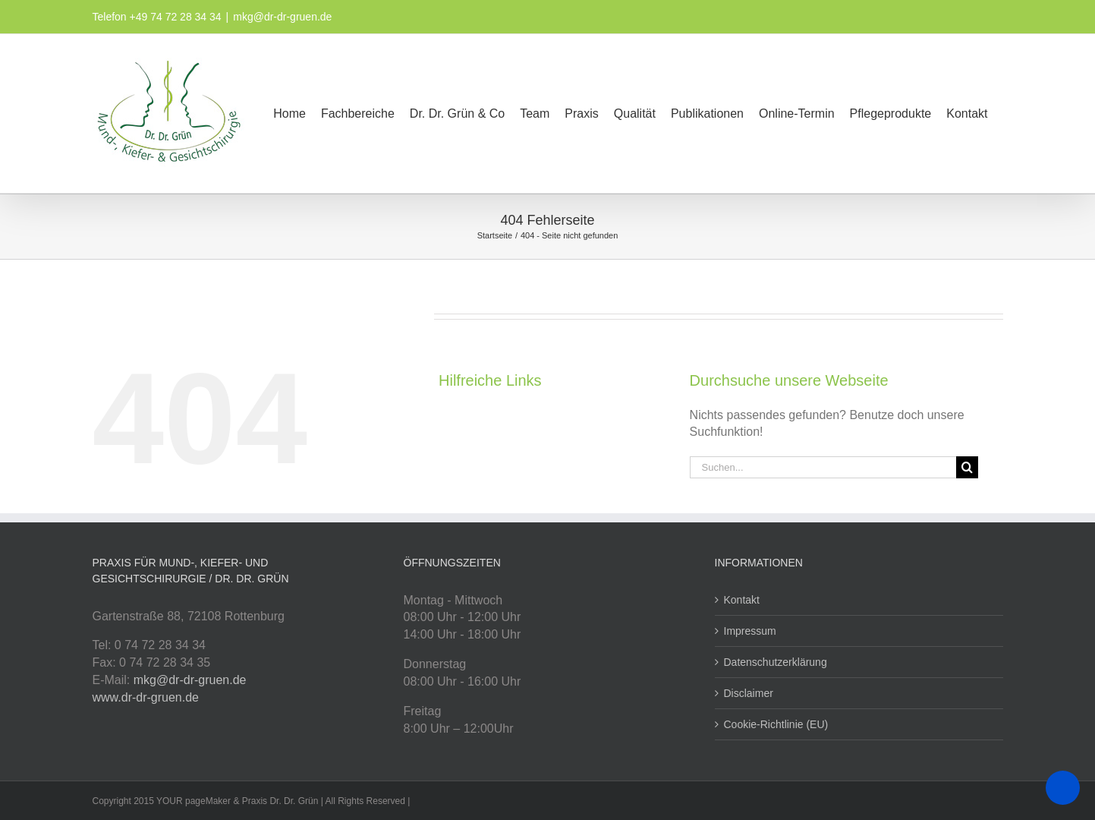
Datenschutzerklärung (775, 662)
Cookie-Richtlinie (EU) (776, 724)
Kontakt (742, 600)
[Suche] (967, 467)
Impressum (750, 631)
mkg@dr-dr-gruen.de (282, 17)
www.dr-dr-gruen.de (146, 697)
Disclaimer (748, 693)
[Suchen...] (823, 467)
